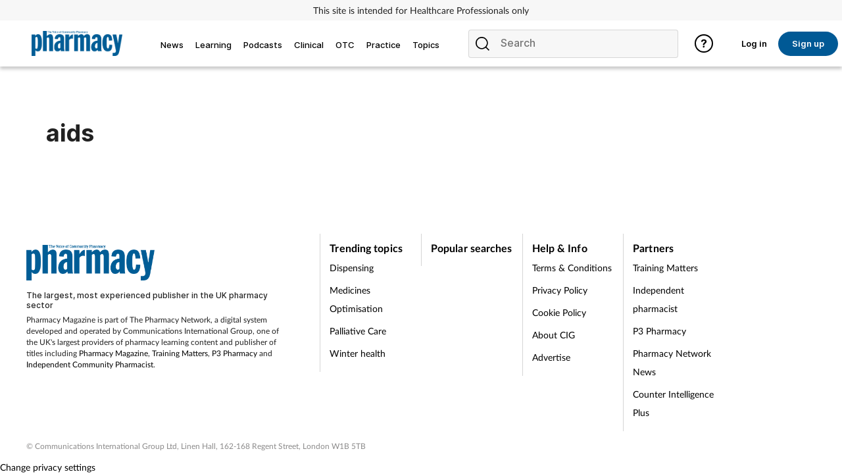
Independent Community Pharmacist (89, 364)
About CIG (553, 334)
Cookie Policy (559, 312)
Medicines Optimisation (356, 299)
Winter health (357, 353)
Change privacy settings (47, 467)
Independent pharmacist (658, 299)
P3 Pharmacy (234, 353)
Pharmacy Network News (672, 362)
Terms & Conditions (572, 267)
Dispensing (352, 267)
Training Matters (180, 353)
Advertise (551, 357)
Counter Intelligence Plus (673, 403)
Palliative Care (358, 330)
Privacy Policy (559, 290)
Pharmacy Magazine (113, 353)
